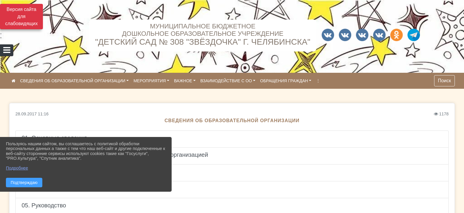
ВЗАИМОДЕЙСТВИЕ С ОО (226, 80)
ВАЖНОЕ (183, 80)
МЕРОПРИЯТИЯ (149, 80)
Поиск (444, 80)
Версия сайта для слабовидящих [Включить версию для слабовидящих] (21, 16)
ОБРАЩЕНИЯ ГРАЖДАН (284, 80)
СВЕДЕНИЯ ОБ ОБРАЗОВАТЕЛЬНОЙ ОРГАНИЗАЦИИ (72, 80)
